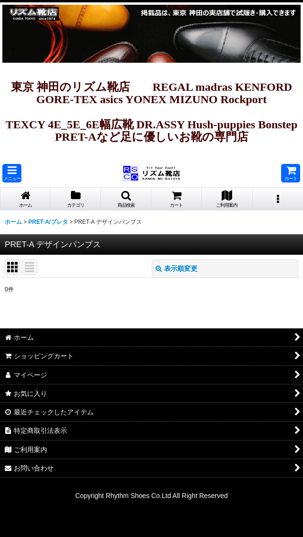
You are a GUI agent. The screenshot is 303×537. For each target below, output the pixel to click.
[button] (11, 173)
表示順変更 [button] (176, 268)
